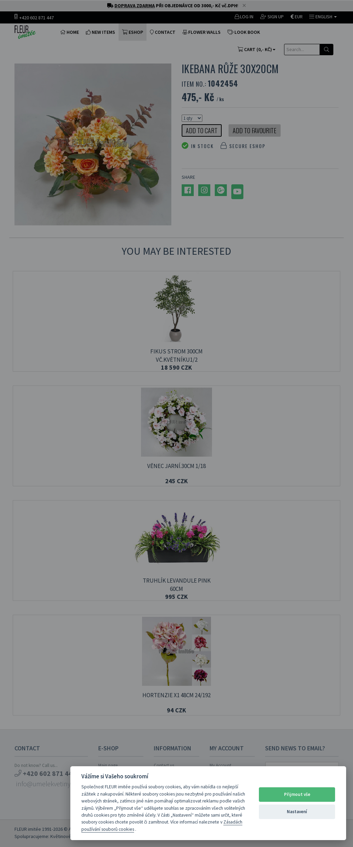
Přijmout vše (297, 794)
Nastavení (297, 812)
